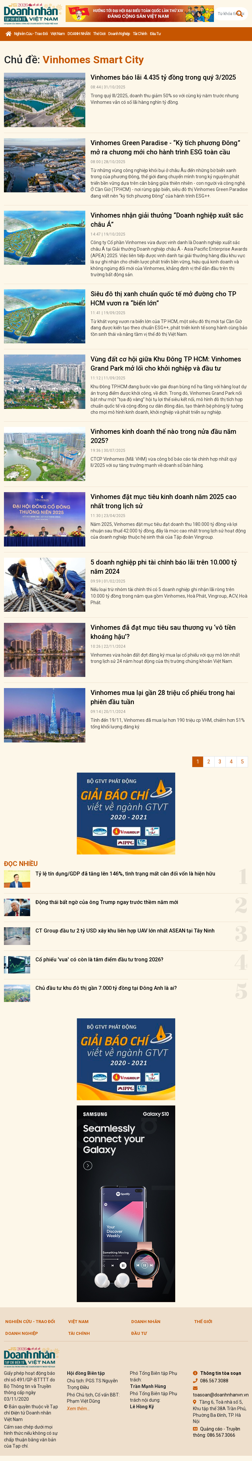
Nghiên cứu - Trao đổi (31, 33)
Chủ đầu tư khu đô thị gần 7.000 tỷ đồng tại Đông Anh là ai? (106, 988)
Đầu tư (155, 33)
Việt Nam (58, 33)
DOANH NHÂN (79, 33)
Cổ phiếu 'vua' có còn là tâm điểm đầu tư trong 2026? (99, 959)
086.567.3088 (210, 1380)
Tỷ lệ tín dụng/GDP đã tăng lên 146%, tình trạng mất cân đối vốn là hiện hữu (125, 874)
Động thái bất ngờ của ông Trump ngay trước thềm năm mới (106, 902)
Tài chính (140, 33)
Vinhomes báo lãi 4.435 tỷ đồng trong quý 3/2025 (163, 77)
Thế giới (99, 33)
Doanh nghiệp (119, 33)
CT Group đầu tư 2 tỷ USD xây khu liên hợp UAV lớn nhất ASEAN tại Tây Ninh (125, 931)
